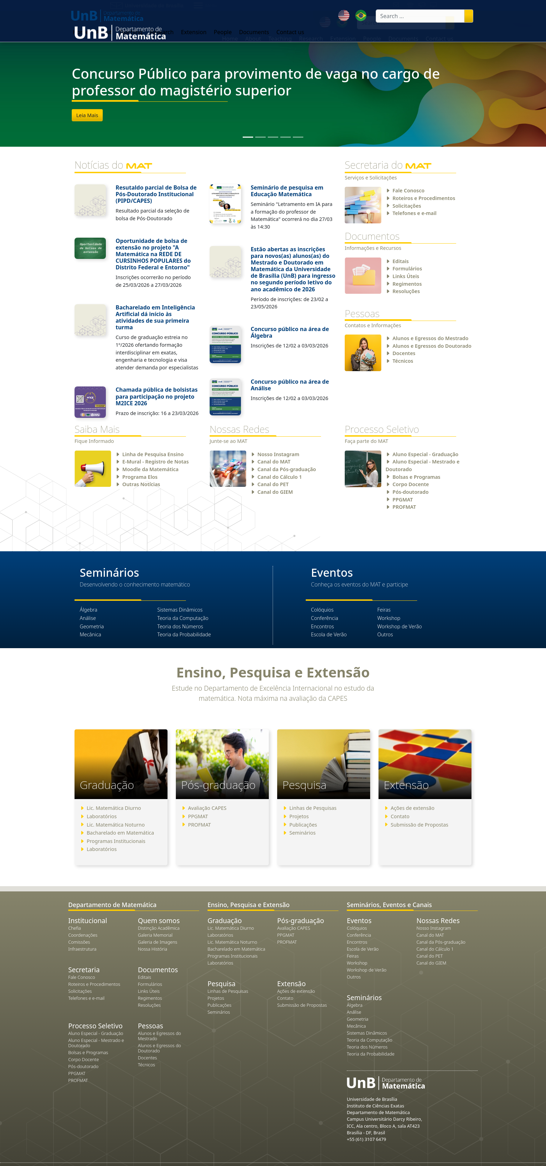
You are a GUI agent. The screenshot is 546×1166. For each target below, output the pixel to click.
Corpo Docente (410, 484)
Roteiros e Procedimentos (423, 198)
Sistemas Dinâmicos (180, 609)
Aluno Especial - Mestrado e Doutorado (96, 1043)
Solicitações (406, 205)
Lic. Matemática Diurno (114, 808)
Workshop (388, 618)
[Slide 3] (273, 137)
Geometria (92, 626)
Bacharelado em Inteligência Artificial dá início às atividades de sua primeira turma (155, 317)
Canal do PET (273, 484)
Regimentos (407, 284)
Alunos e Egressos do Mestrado (430, 338)
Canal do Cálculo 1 (279, 477)
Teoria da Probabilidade (184, 634)
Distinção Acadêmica (159, 928)
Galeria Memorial (155, 935)
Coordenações (83, 935)
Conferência (324, 618)
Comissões (79, 942)
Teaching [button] (280, 39)
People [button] (372, 39)
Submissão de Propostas (419, 824)
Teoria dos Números (180, 626)
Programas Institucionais (116, 841)
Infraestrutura (82, 949)
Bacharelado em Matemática (120, 832)
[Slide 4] (285, 137)
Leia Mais (87, 115)
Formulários (407, 268)
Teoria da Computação (183, 618)
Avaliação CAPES (207, 808)
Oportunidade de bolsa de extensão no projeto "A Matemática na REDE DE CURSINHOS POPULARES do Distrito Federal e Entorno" (153, 254)
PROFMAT (404, 507)
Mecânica (90, 634)
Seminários (302, 832)
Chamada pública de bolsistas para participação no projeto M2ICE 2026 (157, 396)
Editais (400, 261)
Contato (400, 816)
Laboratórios (102, 816)
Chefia (74, 928)
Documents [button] (403, 39)
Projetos (299, 816)
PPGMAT (402, 499)
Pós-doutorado (410, 492)
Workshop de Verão (399, 626)
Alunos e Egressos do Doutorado (431, 346)
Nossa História (152, 949)
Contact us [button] (439, 39)
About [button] (253, 39)
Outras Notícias (141, 484)
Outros (385, 634)
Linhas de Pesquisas (313, 808)
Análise (88, 618)
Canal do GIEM (275, 492)
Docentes (403, 353)
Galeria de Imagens (157, 942)
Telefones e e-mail (414, 213)
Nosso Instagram (278, 454)
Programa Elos (139, 477)
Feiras (383, 609)
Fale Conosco (408, 190)
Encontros (322, 626)
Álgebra (88, 609)
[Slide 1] (248, 137)
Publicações (303, 824)
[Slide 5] (298, 137)
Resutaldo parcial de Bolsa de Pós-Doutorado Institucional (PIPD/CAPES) (156, 194)
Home (230, 39)
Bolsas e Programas (416, 477)
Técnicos (402, 361)
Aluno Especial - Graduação (425, 454)
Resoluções (406, 291)
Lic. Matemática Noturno (116, 824)
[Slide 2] (260, 137)
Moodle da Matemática (150, 469)
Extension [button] (343, 39)
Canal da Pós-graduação (286, 469)
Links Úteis (405, 276)
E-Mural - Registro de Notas (155, 461)
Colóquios (322, 609)
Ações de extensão (413, 808)
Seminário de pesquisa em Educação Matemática (287, 191)
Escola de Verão (329, 634)
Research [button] (311, 39)
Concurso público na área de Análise (290, 385)
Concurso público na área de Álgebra (290, 332)
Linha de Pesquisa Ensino (153, 454)
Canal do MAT (273, 461)
